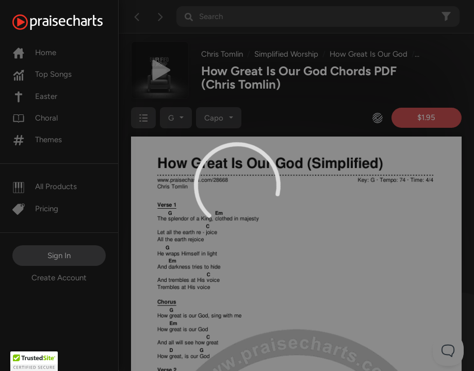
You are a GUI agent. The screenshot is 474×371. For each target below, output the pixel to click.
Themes (37, 139)
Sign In (59, 255)
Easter (34, 96)
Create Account (59, 277)
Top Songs (42, 74)
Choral (35, 118)
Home (34, 52)
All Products (44, 186)
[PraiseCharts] (70, 22)
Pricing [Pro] (35, 208)
